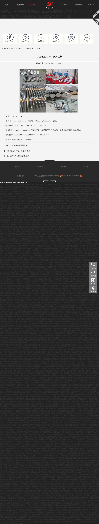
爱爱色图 (26, 207)
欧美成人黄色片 (36, 210)
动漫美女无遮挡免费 (59, 321)
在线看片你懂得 (43, 195)
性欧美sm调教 (93, 422)
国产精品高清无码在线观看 (11, 426)
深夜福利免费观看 (15, 295)
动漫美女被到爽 (44, 410)
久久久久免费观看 (19, 283)
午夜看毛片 (89, 307)
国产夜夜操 (14, 271)
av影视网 (87, 328)
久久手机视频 (32, 361)
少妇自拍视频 (8, 294)
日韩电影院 (12, 511)
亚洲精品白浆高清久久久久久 (48, 281)
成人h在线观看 (78, 252)
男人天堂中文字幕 (10, 290)
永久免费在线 (31, 257)
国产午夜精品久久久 (37, 198)
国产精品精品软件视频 (63, 417)
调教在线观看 (45, 486)
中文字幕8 (72, 519)
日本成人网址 (35, 410)
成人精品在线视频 (44, 372)
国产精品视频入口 (89, 188)
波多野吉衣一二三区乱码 (10, 453)
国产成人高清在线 (17, 346)
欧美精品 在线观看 (26, 214)
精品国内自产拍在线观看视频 (47, 193)
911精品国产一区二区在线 (68, 276)
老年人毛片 (75, 450)
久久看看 (32, 205)
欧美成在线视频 (7, 514)
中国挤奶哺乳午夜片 (21, 493)
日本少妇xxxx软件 (49, 334)
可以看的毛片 (51, 368)
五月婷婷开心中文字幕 (84, 389)
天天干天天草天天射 (9, 231)
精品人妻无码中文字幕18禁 (42, 349)
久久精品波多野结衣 (59, 200)
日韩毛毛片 (3, 203)
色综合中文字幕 (44, 474)
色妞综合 (32, 379)
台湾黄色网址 (65, 346)
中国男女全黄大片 (61, 436)
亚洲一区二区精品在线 (85, 337)
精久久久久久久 (20, 188)
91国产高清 (47, 297)
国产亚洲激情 (66, 297)
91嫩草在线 (44, 342)
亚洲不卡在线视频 (11, 360)
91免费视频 (95, 511)
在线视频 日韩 (33, 337)
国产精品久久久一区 (34, 193)
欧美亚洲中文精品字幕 (57, 269)
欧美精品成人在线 (27, 448)
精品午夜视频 (29, 245)
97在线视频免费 (55, 271)
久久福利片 (12, 481)
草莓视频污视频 (80, 519)
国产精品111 (31, 512)
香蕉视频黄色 (40, 367)
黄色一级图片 (61, 205)
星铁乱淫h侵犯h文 (18, 207)
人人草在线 (35, 370)
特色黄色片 (10, 507)
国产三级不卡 (43, 389)
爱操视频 (88, 245)
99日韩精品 (76, 195)
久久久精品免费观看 (40, 426)
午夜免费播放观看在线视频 (81, 217)
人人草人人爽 (56, 255)
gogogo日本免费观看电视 (46, 382)
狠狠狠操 (55, 198)
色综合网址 (52, 481)
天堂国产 (53, 313)
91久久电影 (74, 295)
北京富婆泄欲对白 (12, 304)
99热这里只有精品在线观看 (43, 379)
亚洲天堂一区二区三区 (6, 512)
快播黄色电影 (66, 351)
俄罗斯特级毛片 (27, 354)
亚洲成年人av (53, 205)
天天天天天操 (74, 297)
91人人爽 (29, 380)
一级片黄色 (69, 379)
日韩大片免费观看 (35, 228)
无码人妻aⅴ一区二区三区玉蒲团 (72, 365)
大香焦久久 (85, 320)
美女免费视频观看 (30, 212)
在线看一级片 (57, 318)
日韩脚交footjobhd (93, 306)
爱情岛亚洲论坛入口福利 (17, 403)
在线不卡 (62, 271)
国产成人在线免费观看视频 (34, 241)
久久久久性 (23, 318)
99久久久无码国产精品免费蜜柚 (87, 349)
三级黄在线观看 (49, 207)
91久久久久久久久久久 (6, 266)
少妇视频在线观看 (61, 241)
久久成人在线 (63, 493)
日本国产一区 (24, 202)
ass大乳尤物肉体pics (44, 224)
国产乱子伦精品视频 (35, 347)
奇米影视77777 (37, 276)
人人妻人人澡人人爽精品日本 (90, 252)
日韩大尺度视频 (77, 320)
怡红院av (27, 221)
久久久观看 (67, 313)
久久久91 (58, 210)
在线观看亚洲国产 (70, 401)
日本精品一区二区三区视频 (50, 245)
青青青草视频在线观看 (81, 479)
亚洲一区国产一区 (24, 323)
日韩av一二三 (21, 212)
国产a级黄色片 (9, 471)
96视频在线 (78, 377)
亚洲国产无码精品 (5, 372)
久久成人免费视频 (78, 210)
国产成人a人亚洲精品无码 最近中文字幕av (33, 420)
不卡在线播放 (39, 360)
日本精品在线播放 (58, 266)
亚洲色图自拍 (5, 410)
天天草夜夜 (15, 238)
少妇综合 (72, 361)
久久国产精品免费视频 (64, 467)
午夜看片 (75, 202)
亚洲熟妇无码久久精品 (65, 328)
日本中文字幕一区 (44, 304)
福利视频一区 (49, 229)
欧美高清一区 (75, 481)
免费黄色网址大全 (89, 347)
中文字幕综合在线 (28, 328)
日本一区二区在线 (11, 339)
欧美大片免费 (91, 417)
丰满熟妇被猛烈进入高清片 (39, 288)
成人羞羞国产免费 (42, 219)
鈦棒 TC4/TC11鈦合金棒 (19, 156)
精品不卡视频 (20, 297)
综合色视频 (6, 380)
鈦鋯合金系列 (30, 48)
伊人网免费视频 (69, 384)
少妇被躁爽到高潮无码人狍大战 (70, 471)
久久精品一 (26, 429)
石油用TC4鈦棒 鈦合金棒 (20, 151)
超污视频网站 (42, 471)
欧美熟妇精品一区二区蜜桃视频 (11, 375)
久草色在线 (91, 261)
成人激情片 (6, 521)
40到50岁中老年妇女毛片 (77, 278)
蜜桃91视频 (65, 339)
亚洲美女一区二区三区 (11, 455)
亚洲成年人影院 (87, 351)
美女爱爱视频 (43, 250)
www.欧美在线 (37, 502)
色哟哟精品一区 (55, 373)
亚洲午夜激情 (16, 196)
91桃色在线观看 (31, 419)
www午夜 (57, 424)
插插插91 (8, 215)
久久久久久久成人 (50, 422)
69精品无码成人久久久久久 (78, 274)
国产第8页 (10, 254)
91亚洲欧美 (46, 196)
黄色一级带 (70, 229)
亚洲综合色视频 (53, 439)
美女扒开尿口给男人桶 (61, 247)
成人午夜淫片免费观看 (25, 387)
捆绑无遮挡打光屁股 (81, 222)
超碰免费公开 (59, 481)
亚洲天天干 (42, 321)
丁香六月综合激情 (57, 446)
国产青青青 (75, 264)
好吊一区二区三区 (36, 363)
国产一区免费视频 (76, 356)
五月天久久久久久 (18, 254)
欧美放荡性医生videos (88, 403)
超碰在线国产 (3, 254)
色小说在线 (34, 452)
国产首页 (85, 238)
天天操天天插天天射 (91, 215)
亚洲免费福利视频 (14, 457)
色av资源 (44, 394)
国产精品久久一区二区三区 (33, 393)
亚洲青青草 (26, 455)
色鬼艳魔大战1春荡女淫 (64, 387)
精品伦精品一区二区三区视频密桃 (88, 283)
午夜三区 (6, 229)
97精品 (16, 273)
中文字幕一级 (50, 471)
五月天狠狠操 (24, 193)
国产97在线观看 (65, 191)
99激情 (86, 210)
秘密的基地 (75, 367)
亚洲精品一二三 (88, 492)
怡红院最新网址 (34, 413)
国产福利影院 (28, 288)
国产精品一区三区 (5, 202)
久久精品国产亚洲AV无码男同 (57, 479)
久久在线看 (50, 483)
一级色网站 (74, 467)
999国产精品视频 (88, 278)
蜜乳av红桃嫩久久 (15, 202)
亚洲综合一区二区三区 (9, 325)
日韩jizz (13, 214)
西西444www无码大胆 (68, 215)
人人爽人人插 (83, 431)
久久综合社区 (15, 221)
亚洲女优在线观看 (57, 278)
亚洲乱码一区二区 (16, 189)
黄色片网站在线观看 (80, 215)
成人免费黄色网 (92, 361)
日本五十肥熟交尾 (37, 203)
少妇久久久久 (48, 396)
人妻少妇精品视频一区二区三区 (28, 314)
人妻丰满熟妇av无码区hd (26, 519)
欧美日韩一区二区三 (29, 485)
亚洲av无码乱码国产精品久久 (28, 217)
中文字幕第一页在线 (26, 280)
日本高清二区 (75, 431)
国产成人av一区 (6, 519)
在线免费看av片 (88, 280)
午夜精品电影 (94, 498)
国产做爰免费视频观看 (12, 224)
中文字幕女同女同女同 (45, 248)
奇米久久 (42, 273)
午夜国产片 (57, 261)
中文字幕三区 (93, 372)
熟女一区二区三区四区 (17, 377)
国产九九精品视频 (10, 240)
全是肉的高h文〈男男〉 (7, 337)
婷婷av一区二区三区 (38, 384)
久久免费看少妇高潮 (75, 406)
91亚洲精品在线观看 (76, 238)
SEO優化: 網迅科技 (40, 176)
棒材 (38, 48)
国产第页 (25, 360)
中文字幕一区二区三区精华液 (69, 288)
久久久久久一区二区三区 (51, 361)
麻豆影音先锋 (58, 471)
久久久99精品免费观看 (67, 424)
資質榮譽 (78, 5)
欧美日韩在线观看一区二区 (18, 235)
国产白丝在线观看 (36, 226)
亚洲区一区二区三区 (93, 320)
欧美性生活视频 (50, 429)
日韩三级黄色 (26, 228)
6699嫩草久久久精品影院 (55, 349)
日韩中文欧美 (18, 313)
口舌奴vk (23, 189)
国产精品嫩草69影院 (67, 240)
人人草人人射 (95, 465)
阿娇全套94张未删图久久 (40, 236)
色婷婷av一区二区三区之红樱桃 (61, 459)
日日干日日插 (61, 504)
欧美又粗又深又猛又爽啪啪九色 (24, 268)
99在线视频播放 (60, 342)
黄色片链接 (31, 431)
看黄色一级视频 (53, 486)
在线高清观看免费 (61, 196)
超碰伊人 (35, 492)
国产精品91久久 (75, 393)
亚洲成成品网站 (24, 261)
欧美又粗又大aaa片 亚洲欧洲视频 (63, 189)
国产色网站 (82, 471)
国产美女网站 (12, 321)
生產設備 (65, 5)
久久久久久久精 (8, 200)
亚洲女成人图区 (35, 474)
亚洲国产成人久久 (11, 205)
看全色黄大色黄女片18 (21, 462)
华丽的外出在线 (9, 354)
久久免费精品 (73, 516)
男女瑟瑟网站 (59, 365)
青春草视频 (32, 360)
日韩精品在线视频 (50, 311)
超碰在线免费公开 (14, 356)
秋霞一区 (93, 413)
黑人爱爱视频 (80, 396)
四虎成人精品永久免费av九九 (63, 193)
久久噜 (37, 212)
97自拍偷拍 (27, 299)
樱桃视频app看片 (35, 214)
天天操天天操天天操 (51, 307)
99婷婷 (26, 398)
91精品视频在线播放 (64, 280)
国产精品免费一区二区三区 (24, 210)
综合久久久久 (75, 221)
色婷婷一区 (65, 354)
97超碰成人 (55, 384)
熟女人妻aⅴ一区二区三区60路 (86, 367)
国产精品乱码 (62, 486)
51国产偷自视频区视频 (14, 467)
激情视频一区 (40, 514)
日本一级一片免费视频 (85, 241)
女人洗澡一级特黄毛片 (15, 264)
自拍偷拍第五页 (49, 321)
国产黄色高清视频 (37, 476)
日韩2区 (21, 457)
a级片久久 (63, 502)
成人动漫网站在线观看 (67, 452)
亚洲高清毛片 (20, 288)
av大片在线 (5, 472)
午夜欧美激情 (16, 266)
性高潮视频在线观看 (41, 280)
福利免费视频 (57, 229)
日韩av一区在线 (36, 281)
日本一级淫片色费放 (6, 257)
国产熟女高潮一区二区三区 (31, 377)
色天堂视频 (58, 240)
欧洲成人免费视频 (91, 299)
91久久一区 (9, 198)
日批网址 (50, 250)
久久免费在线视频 (63, 309)
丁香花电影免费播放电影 (79, 245)
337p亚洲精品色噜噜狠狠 (78, 314)
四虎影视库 (15, 191)
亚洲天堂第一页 (4, 434)
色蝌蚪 (23, 472)
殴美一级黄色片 (53, 231)
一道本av (66, 198)
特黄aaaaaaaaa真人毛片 (29, 247)
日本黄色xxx (21, 304)
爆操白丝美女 (26, 248)
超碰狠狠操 (51, 200)
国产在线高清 (71, 222)
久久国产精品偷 (69, 464)
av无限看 (91, 497)
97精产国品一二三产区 (81, 224)
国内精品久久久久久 (59, 356)
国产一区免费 (73, 346)
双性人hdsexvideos (69, 219)
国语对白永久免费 (5, 344)
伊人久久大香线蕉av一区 (46, 274)
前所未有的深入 (81, 288)
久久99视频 (6, 432)
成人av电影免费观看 (33, 462)
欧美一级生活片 (60, 219)
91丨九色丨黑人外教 (39, 287)
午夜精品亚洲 (59, 438)
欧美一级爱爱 (52, 417)
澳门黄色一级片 (24, 396)
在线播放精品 (52, 290)
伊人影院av (46, 233)
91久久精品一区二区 (30, 297)
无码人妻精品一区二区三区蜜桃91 (58, 474)
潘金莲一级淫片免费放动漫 (67, 375)
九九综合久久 (5, 278)
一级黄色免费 (68, 285)
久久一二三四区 (39, 334)
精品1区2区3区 (60, 420)
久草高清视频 (55, 273)
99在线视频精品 (25, 413)
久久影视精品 (12, 370)
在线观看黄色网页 (5, 233)
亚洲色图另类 (76, 240)
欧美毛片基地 (82, 299)
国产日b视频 (45, 226)
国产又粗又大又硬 (12, 269)
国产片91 (33, 335)
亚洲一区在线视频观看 (76, 403)
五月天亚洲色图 (90, 193)
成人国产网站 (81, 248)
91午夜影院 (55, 380)
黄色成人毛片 (67, 221)
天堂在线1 (77, 495)
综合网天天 (63, 292)
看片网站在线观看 (5, 188)
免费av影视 (41, 492)
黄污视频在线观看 (72, 502)
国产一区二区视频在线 (89, 486)
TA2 (16, 116)
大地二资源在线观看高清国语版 (28, 412)
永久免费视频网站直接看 (64, 203)
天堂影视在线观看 (59, 299)
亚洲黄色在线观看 (46, 301)
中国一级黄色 (92, 382)
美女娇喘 (13, 424)
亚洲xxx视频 (46, 373)
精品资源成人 (9, 323)
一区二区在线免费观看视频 (46, 238)
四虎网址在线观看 (85, 240)
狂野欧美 (95, 340)
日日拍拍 (58, 368)
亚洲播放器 (26, 516)
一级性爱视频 (82, 304)
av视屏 (52, 320)
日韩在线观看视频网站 (92, 450)
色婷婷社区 (23, 410)
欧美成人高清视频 (20, 417)
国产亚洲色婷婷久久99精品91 (66, 252)
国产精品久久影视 (15, 413)
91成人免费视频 (76, 405)
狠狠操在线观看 (70, 486)
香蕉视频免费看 (13, 342)
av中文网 (77, 485)
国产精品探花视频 (20, 229)
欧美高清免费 (81, 281)
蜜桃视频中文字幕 (11, 316)
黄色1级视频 (48, 492)
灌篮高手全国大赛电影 (67, 294)
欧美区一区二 (8, 346)
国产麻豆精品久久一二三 (82, 507)
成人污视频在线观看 (24, 358)
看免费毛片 (46, 205)
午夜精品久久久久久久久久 (26, 351)
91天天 (34, 367)
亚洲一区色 (93, 353)
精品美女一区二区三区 (93, 493)
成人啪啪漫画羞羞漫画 (92, 302)
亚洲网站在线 (3, 452)
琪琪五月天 (19, 321)
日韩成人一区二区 (8, 439)
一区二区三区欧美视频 (20, 320)
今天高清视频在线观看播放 (40, 268)
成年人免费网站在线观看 (51, 401)
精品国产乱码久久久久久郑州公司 (32, 271)
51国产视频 (63, 334)
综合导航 (55, 514)
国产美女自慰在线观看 (91, 396)
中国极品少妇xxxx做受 (77, 332)
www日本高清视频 (15, 521)
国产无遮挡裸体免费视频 (50, 519)
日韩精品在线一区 (19, 401)
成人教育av (29, 504)
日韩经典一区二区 (66, 368)
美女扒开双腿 (90, 495)
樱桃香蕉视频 (11, 365)
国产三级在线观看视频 (81, 214)
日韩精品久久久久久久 (21, 285)
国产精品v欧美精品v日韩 (78, 328)
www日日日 (33, 464)
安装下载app (81, 259)
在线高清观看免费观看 (47, 292)
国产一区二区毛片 (81, 231)
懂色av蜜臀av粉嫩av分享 (57, 301)
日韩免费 (29, 410)
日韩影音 (86, 236)
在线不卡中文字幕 (64, 208)
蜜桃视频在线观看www (72, 457)
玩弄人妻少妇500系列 (9, 273)
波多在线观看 (51, 511)
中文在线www (85, 509)
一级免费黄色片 (62, 316)
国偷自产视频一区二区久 (19, 200)
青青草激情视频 (29, 403)
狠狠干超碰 (5, 505)
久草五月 (30, 195)
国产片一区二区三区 (50, 254)
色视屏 (19, 472)
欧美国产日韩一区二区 (9, 464)
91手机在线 (92, 196)
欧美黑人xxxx (80, 346)
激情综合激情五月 (38, 294)
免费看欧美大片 (90, 394)
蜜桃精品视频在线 (13, 367)
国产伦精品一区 (76, 420)
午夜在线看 (92, 318)
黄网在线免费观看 (5, 413)
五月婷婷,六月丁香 (63, 360)
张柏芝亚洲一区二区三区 (35, 202)
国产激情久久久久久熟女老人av (30, 471)
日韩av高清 (92, 207)
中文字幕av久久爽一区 (49, 221)
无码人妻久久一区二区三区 (57, 202)
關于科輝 (20, 5)
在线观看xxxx (53, 478)
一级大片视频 (29, 384)
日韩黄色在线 (11, 417)
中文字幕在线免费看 (75, 273)
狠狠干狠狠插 (91, 214)
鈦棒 (14, 145)
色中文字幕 (68, 356)
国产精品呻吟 (72, 354)
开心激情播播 (54, 488)
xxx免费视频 (66, 248)
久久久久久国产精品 (78, 236)
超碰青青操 (31, 236)
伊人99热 (20, 328)
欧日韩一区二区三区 (42, 344)
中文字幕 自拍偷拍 (66, 257)
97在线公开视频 (37, 332)
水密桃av (78, 228)
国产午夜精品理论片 (84, 264)
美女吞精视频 (59, 353)
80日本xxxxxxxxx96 (18, 479)
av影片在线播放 (56, 325)
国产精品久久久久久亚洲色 (81, 196)
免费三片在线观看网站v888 (49, 306)
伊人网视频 (45, 455)
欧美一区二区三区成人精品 (46, 356)
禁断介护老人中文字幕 (14, 505)
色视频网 (66, 413)
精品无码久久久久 (9, 280)
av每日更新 (89, 248)
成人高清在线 (23, 257)
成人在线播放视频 (7, 196)
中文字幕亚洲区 (77, 254)
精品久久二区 (81, 202)
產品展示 (33, 5)
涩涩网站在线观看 (54, 235)
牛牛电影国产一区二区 (93, 224)
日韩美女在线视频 (12, 393)
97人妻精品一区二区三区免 (46, 403)
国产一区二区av (40, 254)
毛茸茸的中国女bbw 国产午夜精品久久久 (60, 314)
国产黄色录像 (57, 408)
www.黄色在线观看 (53, 389)
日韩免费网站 (90, 313)
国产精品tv (41, 396)
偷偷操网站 (48, 406)
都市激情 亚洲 (67, 212)
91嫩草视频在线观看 (34, 207)
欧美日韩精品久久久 (53, 505)
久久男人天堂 (44, 368)
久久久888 (55, 203)
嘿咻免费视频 (61, 478)
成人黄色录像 (71, 394)
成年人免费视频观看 (53, 405)
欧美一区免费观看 (20, 465)
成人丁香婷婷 (17, 471)
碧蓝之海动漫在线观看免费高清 (31, 215)
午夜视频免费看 (62, 370)
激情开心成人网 (14, 361)
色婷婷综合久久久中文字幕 (37, 401)
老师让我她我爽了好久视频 (55, 354)
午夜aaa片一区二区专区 (18, 335)
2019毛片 (9, 476)
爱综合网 (5, 367)
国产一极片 (11, 327)
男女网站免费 (16, 193)
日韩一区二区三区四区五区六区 (25, 269)
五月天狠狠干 (32, 261)
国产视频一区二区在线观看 (91, 205)
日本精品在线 (8, 243)
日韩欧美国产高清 (77, 189)
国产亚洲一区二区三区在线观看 (24, 332)
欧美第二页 (28, 481)
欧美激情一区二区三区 (89, 332)
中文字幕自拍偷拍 (27, 259)
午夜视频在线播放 (67, 446)
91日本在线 (52, 210)
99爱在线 (53, 412)
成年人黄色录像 (70, 455)
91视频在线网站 (71, 507)
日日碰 (8, 214)
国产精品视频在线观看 (29, 222)
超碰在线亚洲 (3, 285)
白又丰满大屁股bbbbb (59, 382)
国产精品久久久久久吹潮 (51, 252)
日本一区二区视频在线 (48, 189)
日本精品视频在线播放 (49, 365)
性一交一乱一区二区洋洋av (34, 301)
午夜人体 (87, 353)
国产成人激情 (32, 307)
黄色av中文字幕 (50, 400)
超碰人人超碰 (94, 212)
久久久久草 (85, 306)
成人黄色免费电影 (27, 292)
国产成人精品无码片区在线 (34, 486)
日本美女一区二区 (70, 214)
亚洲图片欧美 (82, 450)
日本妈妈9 (71, 445)
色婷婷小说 (17, 280)
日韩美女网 (21, 299)
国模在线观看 (61, 464)
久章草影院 (75, 259)
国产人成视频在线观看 (13, 504)
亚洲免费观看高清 (67, 512)
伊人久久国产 (86, 212)
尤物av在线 (69, 304)
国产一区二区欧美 (15, 217)
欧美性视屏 (84, 462)
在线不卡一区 (11, 285)
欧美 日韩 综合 (80, 276)
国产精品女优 (81, 511)
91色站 (55, 214)
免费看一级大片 (17, 509)
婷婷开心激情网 (24, 344)
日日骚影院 (11, 415)
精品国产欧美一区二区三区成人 (67, 228)
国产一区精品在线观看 (86, 373)
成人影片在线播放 (69, 224)
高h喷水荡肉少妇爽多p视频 (72, 207)
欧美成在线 (27, 302)
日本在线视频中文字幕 (26, 219)
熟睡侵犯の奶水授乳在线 (90, 330)
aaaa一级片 (63, 238)
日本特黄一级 (92, 247)
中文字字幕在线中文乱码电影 (49, 188)
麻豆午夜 (11, 228)
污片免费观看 (57, 288)
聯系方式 (90, 5)
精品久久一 (57, 268)
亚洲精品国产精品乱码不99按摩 (33, 188)
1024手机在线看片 (88, 455)
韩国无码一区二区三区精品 (70, 243)
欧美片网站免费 (29, 250)
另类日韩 (70, 337)
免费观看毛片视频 (53, 363)
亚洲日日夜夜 (93, 509)
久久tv (19, 453)
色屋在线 (14, 212)
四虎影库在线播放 (79, 464)
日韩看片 (72, 432)
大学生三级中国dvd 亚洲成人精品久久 (22, 476)
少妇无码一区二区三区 (85, 393)
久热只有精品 (54, 285)
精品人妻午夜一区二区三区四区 (45, 217)
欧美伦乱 (75, 337)
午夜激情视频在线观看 (78, 233)
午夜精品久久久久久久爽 (45, 377)
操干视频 (69, 261)
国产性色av (73, 188)
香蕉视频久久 (19, 255)
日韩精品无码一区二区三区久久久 (45, 247)
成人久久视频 (55, 208)
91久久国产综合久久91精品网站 (34, 233)
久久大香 (23, 241)
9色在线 (68, 238)
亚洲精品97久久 (66, 283)
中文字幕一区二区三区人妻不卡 (42, 269)
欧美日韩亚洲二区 (94, 434)
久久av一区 (71, 339)
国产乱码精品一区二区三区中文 (28, 266)
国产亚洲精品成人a (54, 323)
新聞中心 (84, 166)
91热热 (34, 280)
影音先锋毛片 (46, 309)
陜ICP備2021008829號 (52, 176)
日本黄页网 (28, 231)
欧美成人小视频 (70, 200)
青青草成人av (66, 278)
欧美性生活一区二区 (76, 212)
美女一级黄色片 (33, 455)
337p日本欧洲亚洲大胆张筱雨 (76, 347)
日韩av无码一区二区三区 (26, 521)
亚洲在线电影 (27, 432)
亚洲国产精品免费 (44, 235)
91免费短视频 (25, 205)
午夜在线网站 (57, 283)
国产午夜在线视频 (81, 401)
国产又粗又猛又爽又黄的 (50, 327)
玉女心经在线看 (60, 254)
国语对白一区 (80, 518)
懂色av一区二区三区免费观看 (80, 294)
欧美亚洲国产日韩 (41, 229)
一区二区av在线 (61, 327)
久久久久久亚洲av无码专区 (74, 370)
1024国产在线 (39, 205)
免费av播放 (57, 445)
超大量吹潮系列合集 (76, 266)
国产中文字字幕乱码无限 (85, 221)
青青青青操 (33, 405)
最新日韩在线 (5, 311)
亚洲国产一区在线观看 (40, 318)
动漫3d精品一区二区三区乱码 (30, 321)
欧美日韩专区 (84, 262)
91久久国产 (12, 229)
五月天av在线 (81, 429)
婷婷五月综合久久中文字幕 (71, 302)
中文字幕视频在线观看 (17, 215)
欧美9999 (2, 455)
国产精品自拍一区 (10, 247)
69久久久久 (17, 337)
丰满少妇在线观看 (70, 301)
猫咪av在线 (78, 306)
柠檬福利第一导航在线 (32, 238)
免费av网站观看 (80, 413)
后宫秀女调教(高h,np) (72, 241)
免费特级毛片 (73, 307)
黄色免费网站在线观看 (29, 400)
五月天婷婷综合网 (46, 271)
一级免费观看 (78, 375)
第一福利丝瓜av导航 (82, 247)
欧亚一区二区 (87, 321)
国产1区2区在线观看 (81, 476)
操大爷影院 (45, 457)
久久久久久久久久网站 (10, 208)
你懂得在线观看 (20, 203)
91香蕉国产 (53, 297)
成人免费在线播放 (40, 400)
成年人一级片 (71, 472)
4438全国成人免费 (35, 283)
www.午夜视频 (80, 380)
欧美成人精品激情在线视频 (29, 243)
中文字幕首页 (57, 415)
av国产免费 (13, 311)
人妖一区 (47, 287)
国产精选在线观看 (58, 259)
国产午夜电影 (95, 255)
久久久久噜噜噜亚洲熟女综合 (86, 297)
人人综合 (63, 268)
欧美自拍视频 (8, 400)
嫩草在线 (61, 498)
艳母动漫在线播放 (46, 208)
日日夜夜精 (67, 269)
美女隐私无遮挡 (85, 228)
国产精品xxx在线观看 (29, 254)
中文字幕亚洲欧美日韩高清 (90, 342)
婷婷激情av (38, 375)
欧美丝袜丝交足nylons (78, 330)
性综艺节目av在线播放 (87, 406)
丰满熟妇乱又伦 (65, 386)
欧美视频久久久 (53, 467)
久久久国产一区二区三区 (16, 429)
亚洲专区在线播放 (51, 436)
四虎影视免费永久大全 (47, 415)
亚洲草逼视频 (82, 505)
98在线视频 (28, 203)
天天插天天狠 (78, 316)
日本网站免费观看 (20, 240)
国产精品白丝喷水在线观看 (55, 243)
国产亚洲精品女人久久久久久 (74, 268)
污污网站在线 (87, 467)
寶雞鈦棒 (24, 145)
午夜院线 (78, 360)
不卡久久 (51, 332)
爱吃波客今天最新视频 (14, 498)
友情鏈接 (61, 166)
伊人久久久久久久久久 (72, 382)
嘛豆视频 (70, 493)
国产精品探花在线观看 (45, 413)
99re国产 (86, 382)
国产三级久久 (51, 295)
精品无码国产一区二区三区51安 (39, 302)
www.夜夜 (10, 222)
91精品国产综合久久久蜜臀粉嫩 (9, 340)
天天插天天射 (28, 445)
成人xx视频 (24, 195)
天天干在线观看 (89, 391)
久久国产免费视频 (48, 266)
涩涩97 (11, 380)
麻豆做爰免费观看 (62, 226)
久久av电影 (56, 238)
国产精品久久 (25, 382)
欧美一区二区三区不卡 (85, 344)
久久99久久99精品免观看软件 (43, 330)
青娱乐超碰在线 (51, 342)
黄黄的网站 (7, 252)
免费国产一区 (60, 432)
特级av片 (80, 243)
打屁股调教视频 (68, 245)
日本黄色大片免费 (69, 497)
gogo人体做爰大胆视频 (37, 231)
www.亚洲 (8, 497)
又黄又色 (37, 200)
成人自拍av (85, 257)
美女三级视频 (19, 460)
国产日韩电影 (30, 415)
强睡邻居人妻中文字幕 (27, 196)
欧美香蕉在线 (9, 382)
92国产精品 (26, 459)
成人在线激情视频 (35, 382)
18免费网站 (83, 495)
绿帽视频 (64, 229)
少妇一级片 (34, 387)
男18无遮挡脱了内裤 (24, 191)
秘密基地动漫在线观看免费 (25, 252)
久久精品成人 (33, 221)
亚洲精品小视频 (13, 299)
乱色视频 (17, 307)
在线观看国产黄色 (71, 380)
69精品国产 (11, 313)
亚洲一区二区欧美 (91, 478)
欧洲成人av (32, 436)
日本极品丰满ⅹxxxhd (5, 335)
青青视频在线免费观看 (64, 188)
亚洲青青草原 (42, 391)
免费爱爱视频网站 (89, 233)
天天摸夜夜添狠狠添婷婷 (46, 283)
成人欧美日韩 (13, 431)
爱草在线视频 (59, 221)
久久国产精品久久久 (85, 368)
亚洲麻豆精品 (10, 283)
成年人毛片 (3, 214)
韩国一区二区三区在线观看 (41, 469)
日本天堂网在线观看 (59, 207)
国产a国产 (12, 188)
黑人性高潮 (75, 438)
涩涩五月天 (45, 332)
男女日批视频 (3, 417)
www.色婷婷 (50, 318)
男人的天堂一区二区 (17, 400)
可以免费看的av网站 (43, 439)
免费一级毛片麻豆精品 (54, 344)
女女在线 (88, 465)
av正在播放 (31, 339)
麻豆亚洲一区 (16, 261)
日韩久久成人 (61, 231)
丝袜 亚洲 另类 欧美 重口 (76, 386)
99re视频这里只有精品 (61, 295)
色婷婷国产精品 (68, 195)
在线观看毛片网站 (17, 243)
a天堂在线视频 (14, 226)
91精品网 (35, 219)
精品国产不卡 (80, 436)
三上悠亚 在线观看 (90, 259)
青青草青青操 (30, 349)
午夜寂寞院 (88, 413)
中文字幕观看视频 (82, 335)
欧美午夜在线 (73, 235)
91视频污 (96, 497)
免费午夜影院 (78, 301)
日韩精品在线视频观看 (84, 235)
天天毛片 (18, 214)
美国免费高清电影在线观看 (79, 193)
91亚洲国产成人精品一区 (87, 485)
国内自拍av (44, 240)
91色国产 (20, 455)
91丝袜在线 (50, 434)
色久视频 (31, 323)
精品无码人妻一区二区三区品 (33, 320)
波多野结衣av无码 (31, 229)
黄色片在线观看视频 (20, 245)
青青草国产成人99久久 (11, 347)
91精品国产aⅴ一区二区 (78, 203)
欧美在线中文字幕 (94, 236)
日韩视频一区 (93, 235)
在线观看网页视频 (72, 335)
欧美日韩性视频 (21, 208)
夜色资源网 (62, 457)
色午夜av (35, 195)
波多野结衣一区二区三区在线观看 (45, 222)
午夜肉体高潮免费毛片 (20, 287)
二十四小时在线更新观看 (10, 422)
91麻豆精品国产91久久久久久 (91, 191)
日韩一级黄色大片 (22, 431)
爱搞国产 (9, 420)
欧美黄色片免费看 (87, 340)
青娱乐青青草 (73, 248)
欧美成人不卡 (6, 403)
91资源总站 (93, 356)
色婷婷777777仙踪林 (90, 219)
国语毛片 (27, 304)
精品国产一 (63, 261)
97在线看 (21, 274)
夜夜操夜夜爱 (9, 391)
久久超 (61, 373)
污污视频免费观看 (38, 196)
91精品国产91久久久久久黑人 (84, 198)
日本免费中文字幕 (9, 287)
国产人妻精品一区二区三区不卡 (52, 339)
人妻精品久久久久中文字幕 (43, 285)
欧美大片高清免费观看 (49, 507)
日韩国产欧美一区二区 (44, 386)
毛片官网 (31, 306)
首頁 (6, 5)
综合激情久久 (11, 441)
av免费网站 (11, 469)
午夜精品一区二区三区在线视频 (17, 301)
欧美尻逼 (15, 274)
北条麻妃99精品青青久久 (60, 222)
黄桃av (97, 339)
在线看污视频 (10, 438)
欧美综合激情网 (20, 231)
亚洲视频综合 (4, 321)
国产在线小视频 (15, 490)
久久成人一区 (8, 250)
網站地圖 (14, 166)
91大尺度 (16, 387)
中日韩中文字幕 (74, 208)
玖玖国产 (29, 189)
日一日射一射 (68, 202)
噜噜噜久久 (73, 396)
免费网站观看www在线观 (41, 323)
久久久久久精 (19, 236)
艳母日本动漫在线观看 (71, 478)
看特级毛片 (12, 255)
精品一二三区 (79, 318)
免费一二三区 (59, 313)
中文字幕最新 (51, 469)
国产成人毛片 (73, 191)
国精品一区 (82, 457)
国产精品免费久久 (63, 488)
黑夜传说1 (26, 306)
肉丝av (25, 236)
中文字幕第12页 (17, 382)
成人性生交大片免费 (58, 274)
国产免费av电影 (32, 483)
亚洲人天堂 (40, 261)
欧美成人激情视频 (94, 294)
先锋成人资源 (80, 434)
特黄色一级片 (94, 337)
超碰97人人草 (3, 236)
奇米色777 (70, 226)
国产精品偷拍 (37, 509)
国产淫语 (19, 271)
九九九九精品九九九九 (81, 361)
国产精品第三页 (58, 212)
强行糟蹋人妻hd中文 (51, 464)
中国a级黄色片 (19, 302)
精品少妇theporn (41, 464)
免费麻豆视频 (38, 306)
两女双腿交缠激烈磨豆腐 (76, 280)
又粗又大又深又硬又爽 (38, 252)
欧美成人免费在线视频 (65, 465)
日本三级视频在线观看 (92, 202)
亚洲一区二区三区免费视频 (82, 200)
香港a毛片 (36, 273)
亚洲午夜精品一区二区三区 (15, 502)
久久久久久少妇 (89, 269)
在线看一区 (40, 453)
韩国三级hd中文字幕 (90, 457)
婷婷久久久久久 (10, 523)
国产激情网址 (80, 188)
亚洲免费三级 (41, 255)
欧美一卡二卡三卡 (44, 490)
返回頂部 (93, 291)
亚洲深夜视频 (90, 354)
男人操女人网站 (83, 261)
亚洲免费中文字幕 (30, 262)
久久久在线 (67, 266)
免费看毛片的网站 (5, 226)
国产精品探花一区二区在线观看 (18, 278)
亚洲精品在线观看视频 (66, 264)
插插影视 (14, 198)
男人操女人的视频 (78, 321)
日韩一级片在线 (24, 337)
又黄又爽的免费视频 (34, 325)
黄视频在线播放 (45, 210)
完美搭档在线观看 (70, 306)
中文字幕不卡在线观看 (66, 236)
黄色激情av (67, 274)
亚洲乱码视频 (9, 281)
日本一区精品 (19, 432)
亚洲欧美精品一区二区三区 (14, 195)
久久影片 (35, 259)
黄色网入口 (7, 235)
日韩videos (60, 297)
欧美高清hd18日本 (42, 337)
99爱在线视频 (45, 417)
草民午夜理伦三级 (72, 247)
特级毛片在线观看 (84, 372)
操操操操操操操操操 (8, 349)
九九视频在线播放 (11, 203)
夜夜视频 (34, 346)
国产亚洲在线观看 (34, 516)
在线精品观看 (91, 462)
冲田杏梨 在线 (20, 353)
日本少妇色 (22, 504)
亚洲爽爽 (41, 500)
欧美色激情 (53, 196)
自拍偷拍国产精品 (90, 314)
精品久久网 (52, 410)
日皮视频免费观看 (61, 290)
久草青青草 (58, 460)
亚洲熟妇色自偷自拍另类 (60, 217)
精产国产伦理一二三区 (6, 191)
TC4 (20, 116)
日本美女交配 (23, 490)
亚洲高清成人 (61, 214)
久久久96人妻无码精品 (70, 358)
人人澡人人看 (72, 198)
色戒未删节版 (64, 325)
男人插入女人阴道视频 (13, 486)
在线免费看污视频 (46, 276)
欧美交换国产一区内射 (62, 422)
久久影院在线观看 (50, 353)
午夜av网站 (38, 415)
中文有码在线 (37, 240)
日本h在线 (4, 313)
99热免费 (75, 304)
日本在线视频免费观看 (6, 193)
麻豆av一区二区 (37, 328)
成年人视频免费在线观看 (47, 393)
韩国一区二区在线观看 (54, 236)
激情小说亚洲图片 (70, 231)
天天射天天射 (85, 408)
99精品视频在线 (4, 292)
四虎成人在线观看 (38, 519)
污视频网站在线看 (52, 448)
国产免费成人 (32, 514)
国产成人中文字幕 (80, 219)
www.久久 (21, 273)
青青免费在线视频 (37, 189)
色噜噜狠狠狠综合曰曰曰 (72, 372)
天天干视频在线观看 (80, 419)
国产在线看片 (70, 460)
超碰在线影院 (60, 306)
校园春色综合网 (38, 424)
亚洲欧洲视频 (93, 363)
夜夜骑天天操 (22, 238)
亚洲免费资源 (78, 455)
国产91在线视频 (38, 245)
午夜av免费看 (75, 490)
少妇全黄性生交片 (5, 288)
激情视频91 (13, 288)
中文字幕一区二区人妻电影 (47, 212)
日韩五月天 (85, 268)
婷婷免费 (34, 445)
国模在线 (19, 205)
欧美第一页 (83, 469)
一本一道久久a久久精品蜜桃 (42, 493)
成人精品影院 (51, 219)
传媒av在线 (29, 417)
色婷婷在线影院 (13, 472)
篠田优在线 (30, 287)
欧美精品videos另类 (19, 445)
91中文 (69, 295)
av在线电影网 (39, 419)
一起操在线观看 (56, 396)
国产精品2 (28, 235)
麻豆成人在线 (15, 257)
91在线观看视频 (92, 210)
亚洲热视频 (88, 346)
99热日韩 (54, 330)
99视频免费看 (16, 219)
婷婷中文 (83, 521)
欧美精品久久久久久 (57, 248)
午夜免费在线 (74, 349)
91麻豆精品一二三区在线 (6, 207)
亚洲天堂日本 (85, 363)
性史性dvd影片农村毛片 (22, 290)
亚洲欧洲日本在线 (10, 268)
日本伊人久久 (84, 504)
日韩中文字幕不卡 (50, 191)
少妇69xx (10, 248)
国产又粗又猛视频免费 (53, 337)
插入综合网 (30, 434)
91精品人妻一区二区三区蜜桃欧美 (13, 259)
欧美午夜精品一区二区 (86, 400)
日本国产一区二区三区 (47, 214)
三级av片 (21, 330)
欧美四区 (67, 271)
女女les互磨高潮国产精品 (43, 412)
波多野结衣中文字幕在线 (82, 441)
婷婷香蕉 (54, 377)
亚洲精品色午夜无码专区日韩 (29, 264)
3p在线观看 (29, 276)
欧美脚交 (8, 474)
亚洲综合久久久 (34, 304)
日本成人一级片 (28, 274)
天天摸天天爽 (76, 424)
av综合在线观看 (36, 292)
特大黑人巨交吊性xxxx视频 (62, 262)
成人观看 (86, 434)
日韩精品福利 (54, 309)
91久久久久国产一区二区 (23, 373)
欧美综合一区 (38, 431)
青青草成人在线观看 (53, 280)
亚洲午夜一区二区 (42, 316)
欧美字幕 (62, 443)
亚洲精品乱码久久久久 (33, 295)
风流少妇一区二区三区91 (39, 495)
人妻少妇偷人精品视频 (58, 358)
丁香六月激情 (40, 361)
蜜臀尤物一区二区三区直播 (57, 224)
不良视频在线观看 (46, 358)
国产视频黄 (3, 283)
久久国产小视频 (79, 500)
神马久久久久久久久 (43, 479)
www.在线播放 (35, 248)
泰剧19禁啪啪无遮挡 (71, 205)
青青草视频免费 (27, 370)
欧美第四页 (24, 389)
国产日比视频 (82, 302)
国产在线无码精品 (18, 222)
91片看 (42, 207)
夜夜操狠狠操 (18, 438)
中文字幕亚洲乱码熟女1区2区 (54, 351)
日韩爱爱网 (48, 370)
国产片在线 (65, 347)
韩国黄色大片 (19, 485)
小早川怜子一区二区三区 (90, 203)
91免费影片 (55, 370)
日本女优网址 (45, 202)
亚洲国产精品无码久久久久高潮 (70, 391)
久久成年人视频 (29, 273)
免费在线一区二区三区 (25, 226)
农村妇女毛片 (68, 254)
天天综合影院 (54, 228)
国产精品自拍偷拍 (87, 377)
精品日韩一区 (63, 337)
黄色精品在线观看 (49, 367)
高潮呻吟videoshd (89, 380)
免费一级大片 (70, 316)
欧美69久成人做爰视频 (89, 327)
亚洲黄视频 (49, 255)
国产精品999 (11, 465)
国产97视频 (85, 271)
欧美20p (43, 307)
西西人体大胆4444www (8, 245)
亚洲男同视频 (88, 464)
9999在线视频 (30, 200)
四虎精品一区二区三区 (17, 306)
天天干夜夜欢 (12, 292)
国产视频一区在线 (94, 200)
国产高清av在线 (73, 281)
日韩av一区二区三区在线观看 (33, 208)
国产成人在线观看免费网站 (37, 191)
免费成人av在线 (90, 304)
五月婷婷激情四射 (48, 198)
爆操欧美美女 (50, 335)
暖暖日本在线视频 (5, 450)
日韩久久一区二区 (45, 228)
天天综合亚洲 (82, 313)
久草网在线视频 (68, 521)
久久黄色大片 (51, 240)
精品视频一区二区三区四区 (7, 307)
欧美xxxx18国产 (12, 408)
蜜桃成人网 (6, 301)
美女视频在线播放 (91, 514)
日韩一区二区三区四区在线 (88, 384)
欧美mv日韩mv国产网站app (66, 323)
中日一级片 (18, 511)
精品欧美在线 (29, 240)
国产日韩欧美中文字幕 (67, 287)
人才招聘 (38, 166)
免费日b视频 (48, 420)
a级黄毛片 (27, 283)
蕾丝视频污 (94, 240)
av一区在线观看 (18, 354)
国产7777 (46, 231)
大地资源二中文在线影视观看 (45, 259)
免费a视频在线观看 (87, 316)
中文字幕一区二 (11, 493)
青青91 (65, 340)
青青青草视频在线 (60, 233)
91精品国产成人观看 (32, 311)
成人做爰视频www (21, 276)
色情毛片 (12, 372)
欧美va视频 (80, 191)
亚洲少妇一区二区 (60, 372)
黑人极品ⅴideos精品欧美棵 (22, 441)
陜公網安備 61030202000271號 (69, 176)
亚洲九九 (60, 198)
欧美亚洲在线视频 (33, 224)
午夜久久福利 (48, 384)
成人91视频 (56, 518)
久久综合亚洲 (22, 367)
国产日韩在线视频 (33, 290)
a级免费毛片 (70, 217)
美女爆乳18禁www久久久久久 (90, 189)
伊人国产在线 (34, 422)
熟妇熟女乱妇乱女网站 (93, 222)
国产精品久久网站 (23, 224)
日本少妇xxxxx (81, 307)
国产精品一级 (19, 365)
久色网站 (16, 318)
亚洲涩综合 (84, 365)
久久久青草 (6, 384)
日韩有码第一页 (15, 450)
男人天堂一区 (43, 200)
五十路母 (82, 410)
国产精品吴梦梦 (74, 313)
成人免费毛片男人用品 (20, 386)
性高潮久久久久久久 (9, 302)
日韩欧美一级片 (84, 207)
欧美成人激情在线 (23, 327)
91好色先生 (81, 353)
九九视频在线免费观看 (19, 262)
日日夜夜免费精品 (59, 429)
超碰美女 (29, 198)
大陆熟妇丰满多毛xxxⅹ (83, 502)
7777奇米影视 (19, 247)
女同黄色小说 (49, 426)
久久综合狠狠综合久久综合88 (26, 426)
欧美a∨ (36, 479)
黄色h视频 (60, 245)
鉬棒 (18, 145)
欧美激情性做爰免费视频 (24, 363)
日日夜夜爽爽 (18, 228)
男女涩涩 (10, 274)
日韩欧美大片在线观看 (24, 347)
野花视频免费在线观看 (18, 250)
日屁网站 (39, 309)
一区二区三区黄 (61, 379)
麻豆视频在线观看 (75, 262)
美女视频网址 (38, 257)
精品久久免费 (10, 318)
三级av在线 (40, 266)
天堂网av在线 (70, 196)
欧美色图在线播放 (47, 203)
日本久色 (40, 221)
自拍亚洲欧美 (11, 368)
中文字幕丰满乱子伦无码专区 (55, 195)
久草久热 (3, 224)
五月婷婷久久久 (22, 198)
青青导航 (67, 299)
